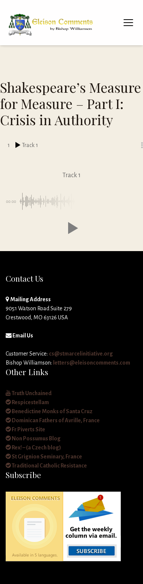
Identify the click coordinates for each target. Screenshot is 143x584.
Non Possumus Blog (33, 438)
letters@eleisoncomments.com (91, 363)
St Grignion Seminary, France (44, 457)
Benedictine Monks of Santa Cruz (49, 411)
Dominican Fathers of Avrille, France (53, 420)
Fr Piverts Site (25, 429)
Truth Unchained (29, 393)
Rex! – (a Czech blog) (33, 448)
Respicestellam (27, 402)
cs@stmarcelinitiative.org (81, 354)
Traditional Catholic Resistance (46, 466)
